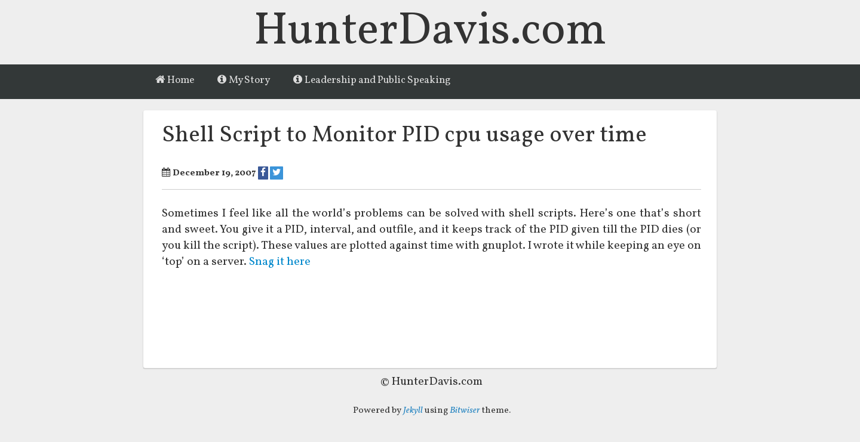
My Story (243, 80)
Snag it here (280, 262)
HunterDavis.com (430, 32)
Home (174, 80)
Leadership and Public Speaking (372, 80)
